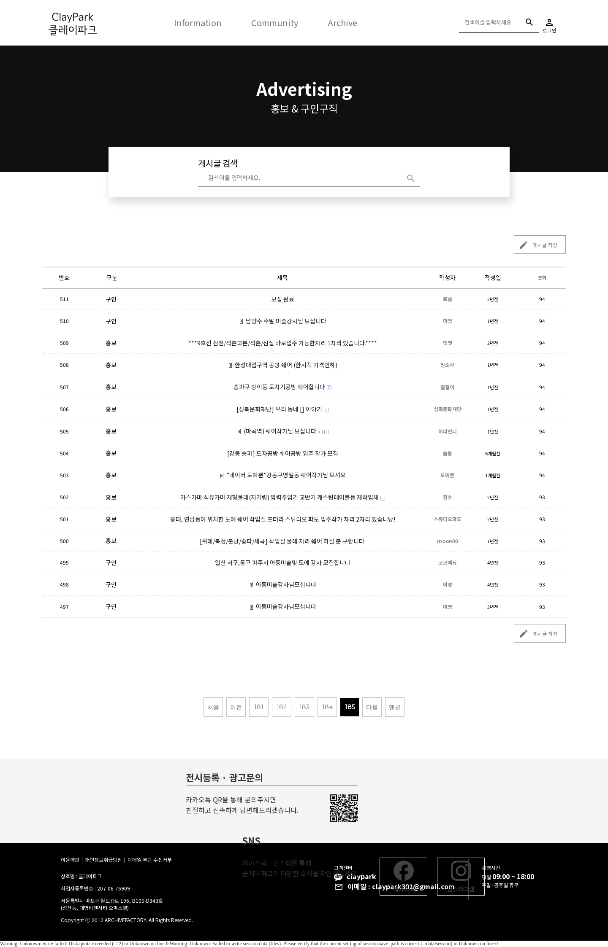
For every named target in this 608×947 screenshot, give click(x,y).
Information (198, 22)
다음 (372, 707)
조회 (542, 277)
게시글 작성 (535, 245)
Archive (342, 22)
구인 (111, 299)
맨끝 (395, 707)
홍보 (111, 343)
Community (274, 22)
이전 (236, 707)
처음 (213, 707)
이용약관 (70, 859)
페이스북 (404, 877)
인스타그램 (461, 877)
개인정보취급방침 (103, 859)
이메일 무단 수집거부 (150, 859)
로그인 (549, 23)
